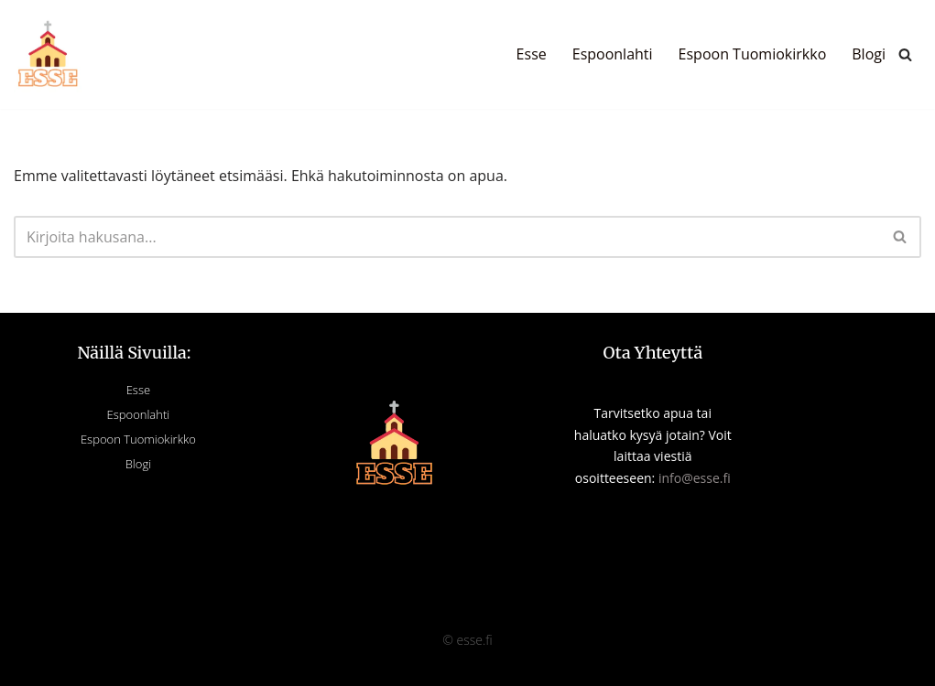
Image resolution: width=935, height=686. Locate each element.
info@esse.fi (694, 478)
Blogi (869, 54)
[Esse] (48, 54)
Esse (531, 54)
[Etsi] (905, 54)
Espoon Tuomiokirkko (753, 54)
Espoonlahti (612, 54)
